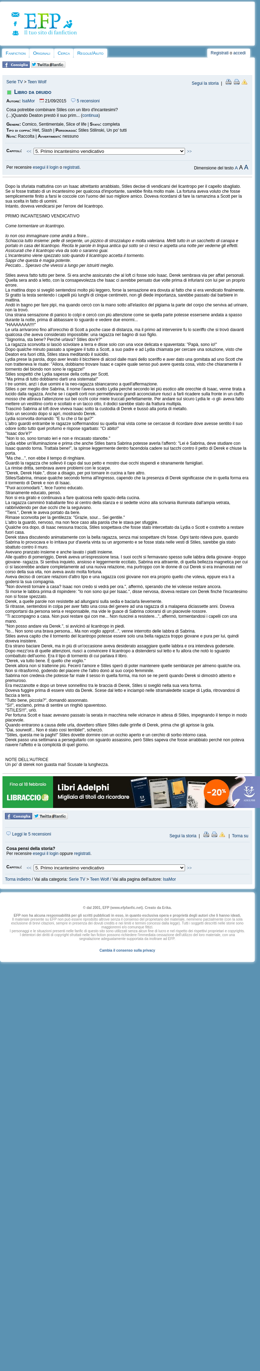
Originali (41, 53)
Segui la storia (205, 83)
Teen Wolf (37, 81)
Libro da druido (32, 92)
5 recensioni (85, 100)
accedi (239, 52)
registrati (71, 167)
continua (90, 115)
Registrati (220, 52)
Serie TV (14, 81)
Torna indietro (18, 879)
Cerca (64, 53)
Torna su (240, 835)
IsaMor (28, 100)
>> (189, 151)
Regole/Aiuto (90, 53)
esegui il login (46, 167)
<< (29, 151)
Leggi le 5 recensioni (28, 834)
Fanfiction (15, 53)
